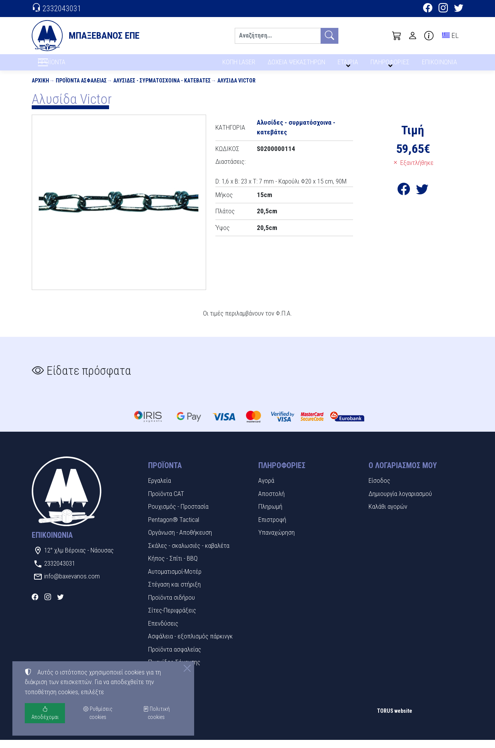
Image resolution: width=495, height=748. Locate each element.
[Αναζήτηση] (278, 36)
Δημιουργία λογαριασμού (400, 501)
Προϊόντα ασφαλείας (81, 88)
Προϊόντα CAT (166, 501)
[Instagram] (443, 9)
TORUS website (394, 718)
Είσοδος (379, 488)
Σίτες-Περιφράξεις (172, 618)
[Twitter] (458, 9)
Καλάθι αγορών (388, 514)
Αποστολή (271, 501)
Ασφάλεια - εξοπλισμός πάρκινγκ (190, 644)
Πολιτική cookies (156, 713)
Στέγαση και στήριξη (174, 592)
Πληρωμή (270, 514)
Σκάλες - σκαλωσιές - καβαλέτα (188, 553)
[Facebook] (427, 9)
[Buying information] (429, 35)
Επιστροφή (272, 527)
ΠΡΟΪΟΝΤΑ (70, 66)
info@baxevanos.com (72, 584)
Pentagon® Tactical (173, 527)
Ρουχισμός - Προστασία (178, 514)
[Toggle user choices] (413, 35)
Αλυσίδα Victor (236, 88)
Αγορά (266, 488)
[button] (397, 35)
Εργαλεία (159, 488)
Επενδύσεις (163, 631)
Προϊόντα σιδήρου (171, 605)
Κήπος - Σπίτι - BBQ (173, 566)
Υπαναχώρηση (276, 540)
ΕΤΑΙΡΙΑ (349, 65)
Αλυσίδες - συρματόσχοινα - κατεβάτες (162, 88)
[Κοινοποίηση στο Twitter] (422, 199)
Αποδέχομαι (45, 713)
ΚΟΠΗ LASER (239, 65)
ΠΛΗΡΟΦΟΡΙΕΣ (391, 65)
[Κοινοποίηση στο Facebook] (404, 199)
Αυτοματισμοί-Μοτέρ (174, 579)
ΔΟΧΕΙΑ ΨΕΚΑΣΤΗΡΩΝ (297, 65)
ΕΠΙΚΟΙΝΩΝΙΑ (440, 65)
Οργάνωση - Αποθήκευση (180, 540)
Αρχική (40, 88)
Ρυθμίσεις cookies (59, 736)
